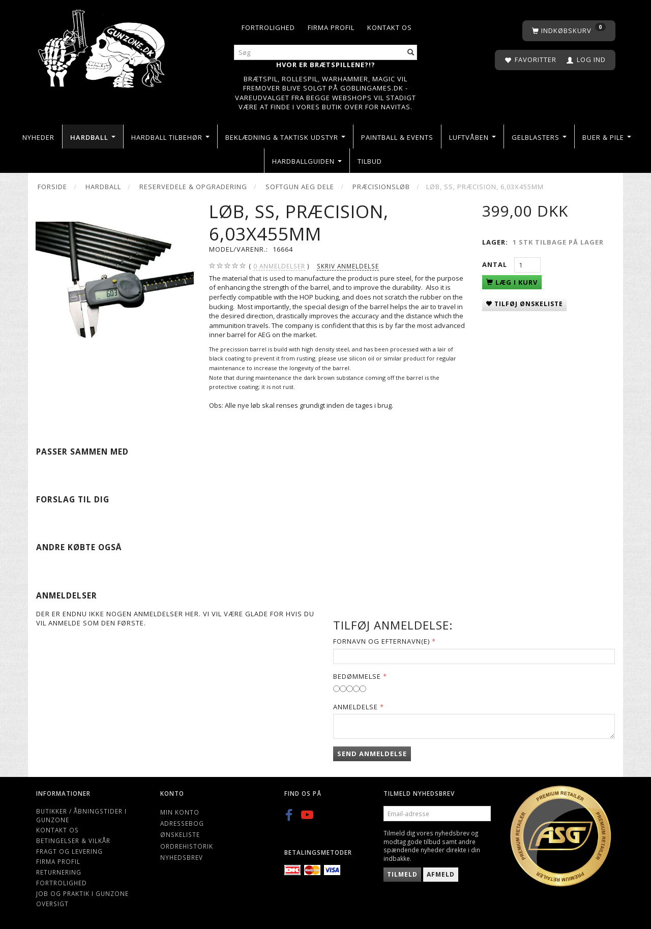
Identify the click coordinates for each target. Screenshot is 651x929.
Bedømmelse (357, 676)
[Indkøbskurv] (569, 30)
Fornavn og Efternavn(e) (381, 641)
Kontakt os (389, 27)
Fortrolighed (268, 27)
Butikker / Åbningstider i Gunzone (81, 815)
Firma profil (331, 27)
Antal (495, 264)
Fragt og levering (69, 851)
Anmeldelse (355, 706)
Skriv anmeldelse (348, 266)
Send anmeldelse (372, 753)
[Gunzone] (102, 46)
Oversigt (52, 904)
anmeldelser (279, 266)
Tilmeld (402, 874)
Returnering (58, 872)
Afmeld (441, 874)
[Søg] (411, 52)
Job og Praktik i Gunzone (82, 893)
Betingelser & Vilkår (73, 840)
